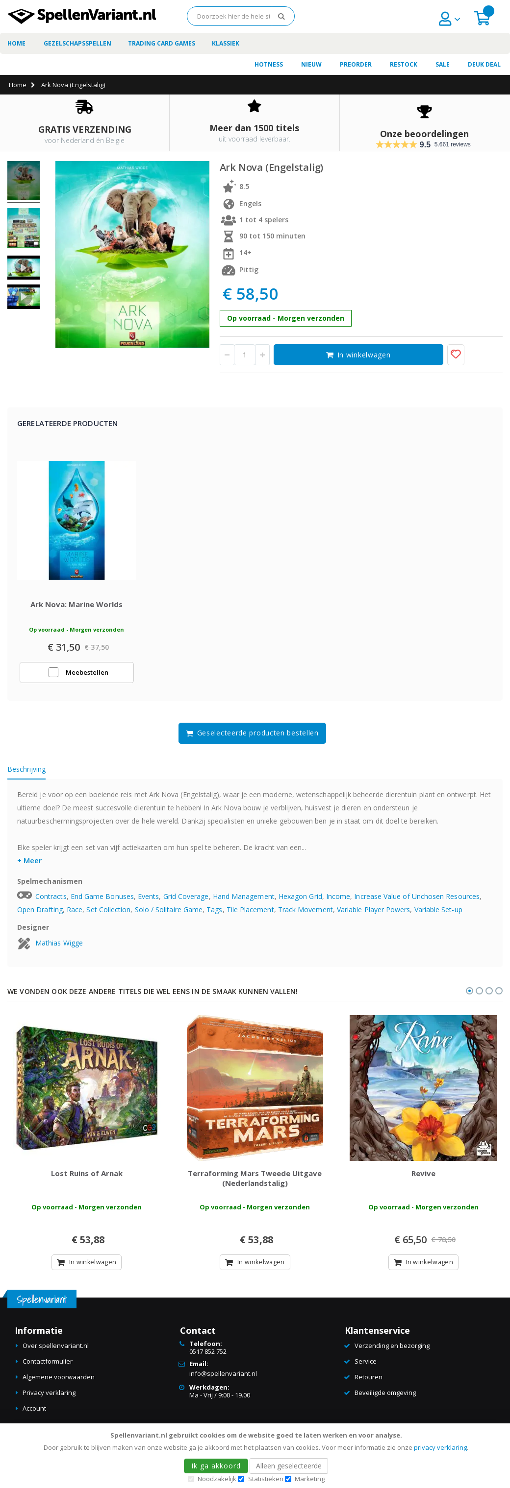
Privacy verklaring (49, 1403)
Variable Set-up (438, 915)
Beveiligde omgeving (385, 1403)
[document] (256, 1455)
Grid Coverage (186, 902)
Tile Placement (250, 915)
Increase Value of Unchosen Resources (417, 902)
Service (366, 1372)
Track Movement (305, 915)
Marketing (310, 1478)
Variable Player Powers (373, 915)
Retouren (368, 1388)
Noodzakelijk (217, 1478)
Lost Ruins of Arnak (87, 1184)
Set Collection (108, 915)
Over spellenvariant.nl (56, 1356)
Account (34, 1419)
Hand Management (244, 902)
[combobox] (241, 16)
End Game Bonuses (102, 902)
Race (74, 915)
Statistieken (265, 1478)
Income (338, 902)
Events (148, 902)
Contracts (51, 902)
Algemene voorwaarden (59, 1388)
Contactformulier (48, 1372)
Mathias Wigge (59, 948)
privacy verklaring (440, 1447)
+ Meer (29, 866)
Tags (214, 915)
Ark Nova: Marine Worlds (76, 610)
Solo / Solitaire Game (169, 915)
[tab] (33, 776)
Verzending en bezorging (392, 1356)
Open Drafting (40, 915)
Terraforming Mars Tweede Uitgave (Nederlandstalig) (255, 1189)
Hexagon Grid (300, 902)
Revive (423, 1184)
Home (17, 84)
